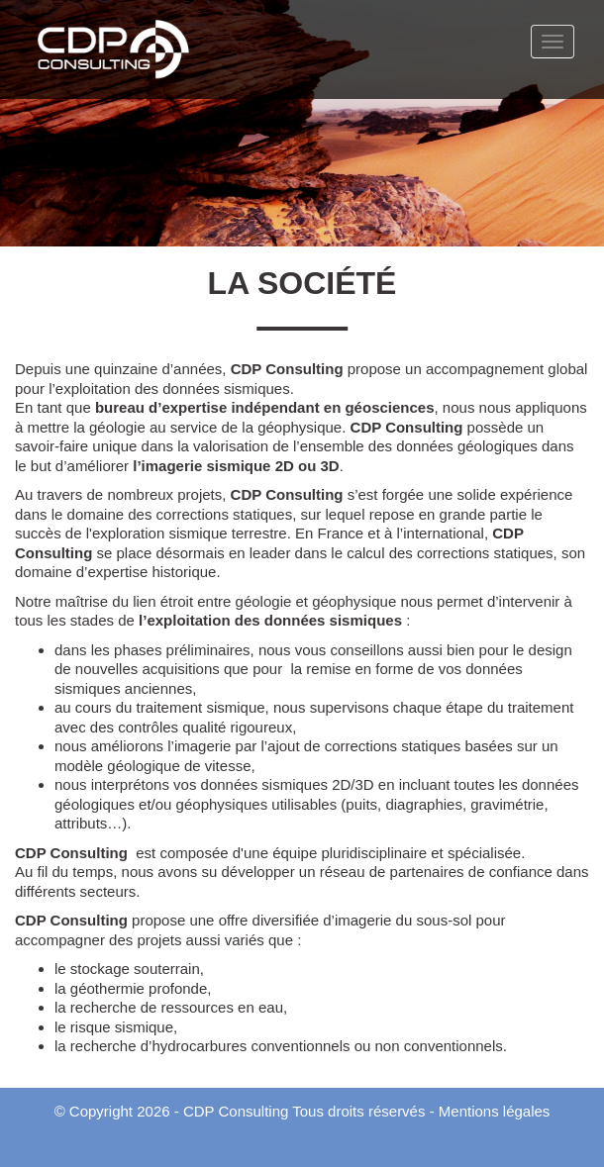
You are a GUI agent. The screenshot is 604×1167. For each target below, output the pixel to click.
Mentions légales (495, 1111)
